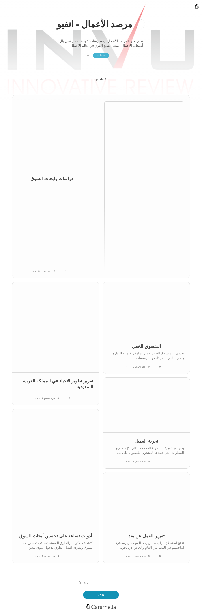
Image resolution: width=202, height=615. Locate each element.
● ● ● (87, 55)
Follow (101, 55)
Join (101, 595)
